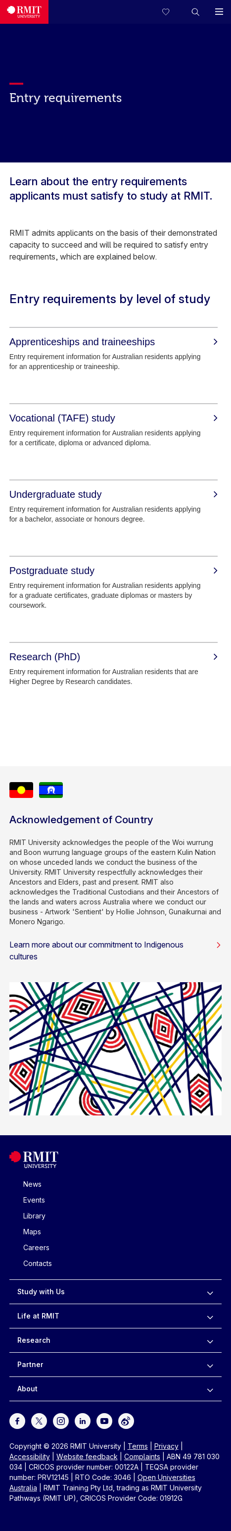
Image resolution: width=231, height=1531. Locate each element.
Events (34, 1200)
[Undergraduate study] (113, 494)
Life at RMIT (38, 1316)
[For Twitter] (39, 1420)
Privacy (166, 1446)
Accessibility (29, 1456)
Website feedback (87, 1456)
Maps (32, 1231)
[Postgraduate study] (113, 571)
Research (33, 1340)
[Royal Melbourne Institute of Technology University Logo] (33, 1165)
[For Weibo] (126, 1420)
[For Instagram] (61, 1420)
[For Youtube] (104, 1420)
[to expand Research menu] (210, 1340)
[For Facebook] (17, 1420)
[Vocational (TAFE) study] (113, 418)
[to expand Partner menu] (210, 1365)
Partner (30, 1364)
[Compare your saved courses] (172, 12)
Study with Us (41, 1291)
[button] (195, 12)
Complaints (142, 1456)
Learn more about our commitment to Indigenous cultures (115, 950)
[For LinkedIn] (83, 1420)
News (32, 1184)
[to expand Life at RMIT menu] (210, 1316)
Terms (138, 1446)
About (27, 1388)
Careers (36, 1247)
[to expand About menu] (210, 1389)
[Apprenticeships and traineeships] (113, 342)
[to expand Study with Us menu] (210, 1292)
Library (34, 1216)
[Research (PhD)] (113, 657)
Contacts (37, 1263)
